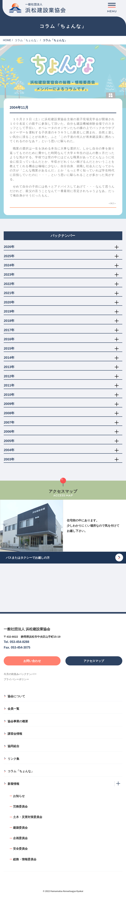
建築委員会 (20, 827)
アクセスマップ (94, 661)
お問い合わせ (32, 661)
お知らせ (19, 796)
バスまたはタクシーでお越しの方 (28, 557)
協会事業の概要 (18, 721)
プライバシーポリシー (16, 679)
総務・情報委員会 (24, 859)
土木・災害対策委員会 (27, 817)
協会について (16, 696)
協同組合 (13, 746)
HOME (7, 40)
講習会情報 (15, 733)
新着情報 (13, 783)
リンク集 (13, 758)
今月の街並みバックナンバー (20, 674)
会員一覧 (13, 708)
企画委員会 (20, 838)
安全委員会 (20, 848)
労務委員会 (20, 806)
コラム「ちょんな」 (27, 40)
